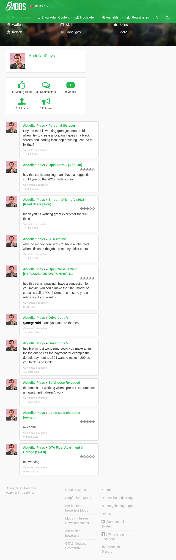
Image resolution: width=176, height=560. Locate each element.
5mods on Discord (111, 549)
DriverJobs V (58, 317)
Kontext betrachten (35, 150)
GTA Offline (57, 239)
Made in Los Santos (20, 493)
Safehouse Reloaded (64, 382)
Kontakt (107, 490)
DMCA (106, 514)
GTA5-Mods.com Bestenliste (77, 546)
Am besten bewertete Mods (76, 508)
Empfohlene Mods (78, 498)
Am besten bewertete (73, 533)
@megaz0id (32, 323)
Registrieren (138, 17)
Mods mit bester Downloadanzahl (77, 521)
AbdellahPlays (42, 56)
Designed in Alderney (21, 488)
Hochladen (86, 17)
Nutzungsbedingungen (117, 506)
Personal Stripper (62, 125)
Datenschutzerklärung (117, 498)
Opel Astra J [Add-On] (65, 165)
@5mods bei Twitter (113, 524)
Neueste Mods (75, 490)
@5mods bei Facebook (113, 536)
